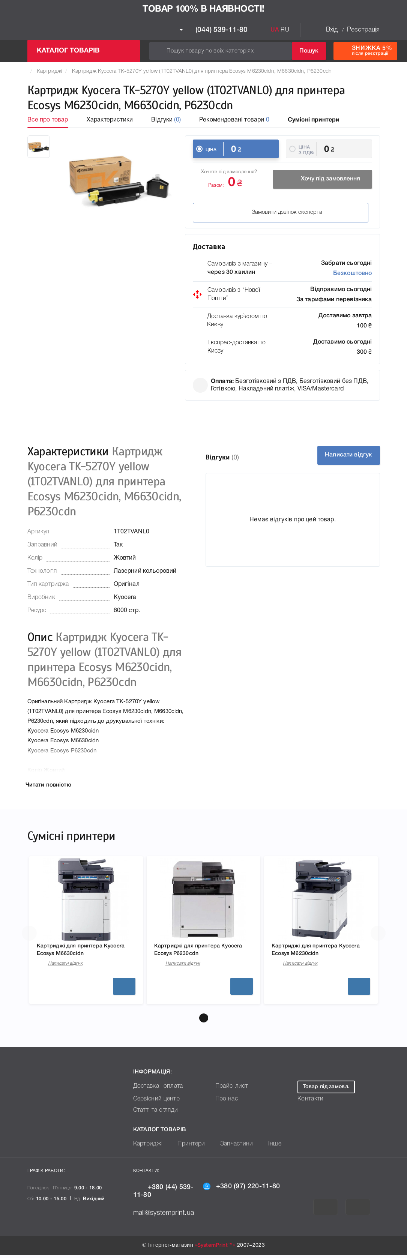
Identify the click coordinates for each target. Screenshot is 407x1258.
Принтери (186, 1147)
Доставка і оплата (155, 1089)
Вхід (332, 30)
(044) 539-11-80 (214, 30)
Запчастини (228, 1147)
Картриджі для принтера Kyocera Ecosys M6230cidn (315, 951)
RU (285, 30)
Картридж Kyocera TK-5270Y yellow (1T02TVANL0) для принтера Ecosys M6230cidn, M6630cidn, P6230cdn (202, 71)
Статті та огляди (153, 1113)
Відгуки (166, 120)
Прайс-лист (229, 1089)
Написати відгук (342, 455)
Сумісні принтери (313, 120)
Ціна (211, 150)
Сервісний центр (154, 1102)
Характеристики (110, 120)
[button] (203, 1020)
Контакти (309, 1102)
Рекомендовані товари (234, 120)
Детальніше (124, 989)
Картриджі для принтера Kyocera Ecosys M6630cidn (80, 951)
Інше (263, 1147)
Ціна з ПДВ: (306, 150)
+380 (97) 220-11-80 (241, 1189)
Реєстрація (363, 30)
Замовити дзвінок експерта (243, 213)
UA (274, 30)
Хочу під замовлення (322, 180)
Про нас (225, 1102)
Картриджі (49, 71)
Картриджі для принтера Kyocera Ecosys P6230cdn (196, 951)
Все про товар (47, 120)
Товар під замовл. (326, 1089)
